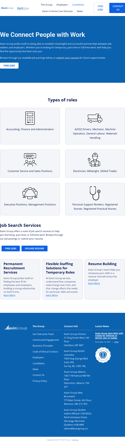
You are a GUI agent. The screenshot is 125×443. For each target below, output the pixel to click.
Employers (62, 4)
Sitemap (75, 440)
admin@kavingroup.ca (76, 428)
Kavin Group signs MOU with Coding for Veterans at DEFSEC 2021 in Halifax (109, 335)
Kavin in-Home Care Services (57, 11)
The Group (46, 4)
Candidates (78, 4)
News (80, 11)
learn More (9, 295)
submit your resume (67, 57)
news (116, 342)
